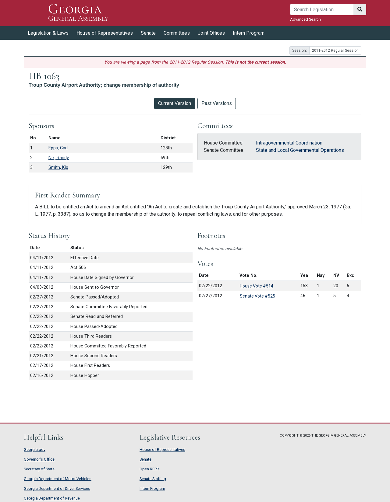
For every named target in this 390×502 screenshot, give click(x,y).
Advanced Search (305, 19)
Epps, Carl (58, 148)
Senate (148, 33)
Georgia (78, 12)
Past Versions (216, 103)
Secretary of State (39, 469)
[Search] (322, 9)
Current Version (174, 103)
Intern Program (248, 33)
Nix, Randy (58, 157)
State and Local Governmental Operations (300, 150)
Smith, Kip (58, 167)
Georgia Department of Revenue (52, 498)
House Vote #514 (256, 286)
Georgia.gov (34, 449)
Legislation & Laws (48, 33)
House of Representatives (104, 33)
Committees (177, 33)
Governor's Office (39, 459)
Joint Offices (211, 33)
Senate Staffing (153, 478)
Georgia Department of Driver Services (57, 488)
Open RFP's (150, 469)
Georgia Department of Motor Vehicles (57, 478)
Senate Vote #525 (257, 296)
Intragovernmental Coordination (289, 143)
